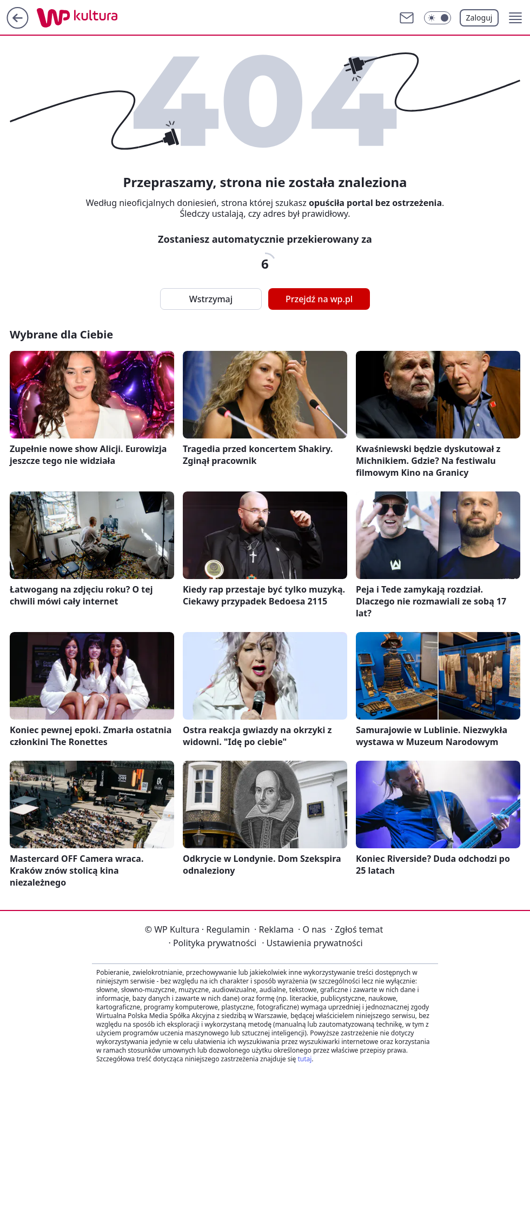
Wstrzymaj (211, 299)
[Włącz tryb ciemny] (437, 17)
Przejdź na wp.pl (319, 299)
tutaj (304, 1058)
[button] (515, 17)
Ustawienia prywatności (312, 943)
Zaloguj (479, 17)
